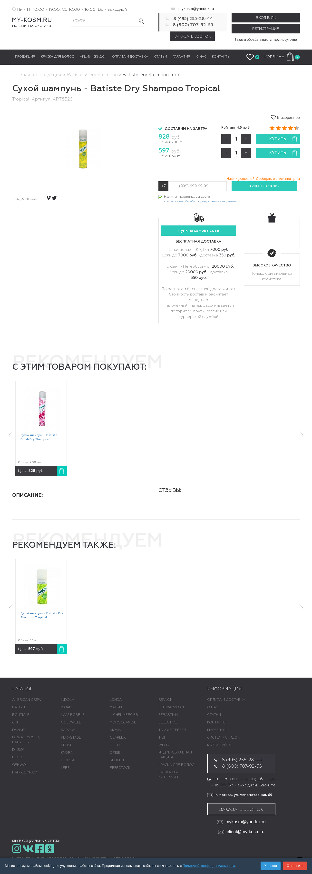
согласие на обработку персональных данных (201, 201)
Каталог (22, 689)
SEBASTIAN (168, 715)
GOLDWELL (71, 722)
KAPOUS (68, 730)
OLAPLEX (118, 737)
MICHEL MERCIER (124, 715)
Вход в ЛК (266, 18)
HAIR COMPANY (25, 772)
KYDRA (67, 752)
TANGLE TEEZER (172, 730)
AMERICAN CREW (27, 699)
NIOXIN (115, 730)
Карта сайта (219, 745)
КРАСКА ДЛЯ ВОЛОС (176, 765)
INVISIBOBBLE (73, 715)
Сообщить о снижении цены (277, 179)
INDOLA (67, 699)
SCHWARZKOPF (171, 707)
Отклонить (295, 866)
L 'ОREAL (68, 760)
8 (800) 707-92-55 (193, 25)
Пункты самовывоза (198, 231)
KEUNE (66, 745)
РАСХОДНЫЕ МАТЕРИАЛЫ (169, 775)
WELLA (164, 745)
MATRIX (116, 707)
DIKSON (18, 750)
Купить (283, 139)
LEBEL (66, 768)
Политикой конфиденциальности (209, 866)
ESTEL (17, 757)
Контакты (216, 722)
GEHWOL (20, 765)
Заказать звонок (193, 36)
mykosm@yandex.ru (196, 9)
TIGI (161, 737)
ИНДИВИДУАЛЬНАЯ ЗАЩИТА (175, 755)
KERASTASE (71, 737)
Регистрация (265, 28)
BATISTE (19, 707)
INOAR (66, 707)
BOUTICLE (20, 715)
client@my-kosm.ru (241, 832)
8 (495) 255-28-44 (193, 19)
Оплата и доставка (226, 699)
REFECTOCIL (120, 768)
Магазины (216, 730)
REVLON (165, 699)
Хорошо (270, 866)
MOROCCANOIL (123, 722)
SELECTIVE (167, 722)
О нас (212, 707)
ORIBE (115, 752)
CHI (15, 722)
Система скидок (223, 737)
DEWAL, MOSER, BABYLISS (26, 740)
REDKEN (117, 760)
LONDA (116, 699)
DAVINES (19, 730)
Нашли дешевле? (239, 179)
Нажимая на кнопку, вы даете (201, 199)
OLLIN (115, 745)
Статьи (214, 715)
